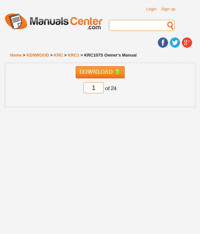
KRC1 (73, 55)
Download (100, 72)
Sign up (168, 8)
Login (151, 8)
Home (15, 55)
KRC (58, 55)
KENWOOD (37, 55)
